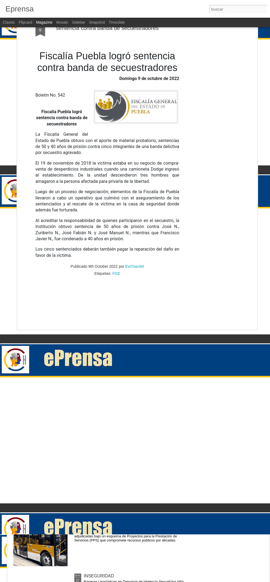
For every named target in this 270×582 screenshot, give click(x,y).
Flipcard (25, 22)
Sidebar (78, 22)
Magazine (44, 22)
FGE (116, 212)
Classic (9, 22)
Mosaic (62, 22)
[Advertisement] (107, 247)
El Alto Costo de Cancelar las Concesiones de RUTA (134, 514)
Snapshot (97, 22)
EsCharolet (134, 205)
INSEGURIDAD (99, 452)
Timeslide (117, 22)
